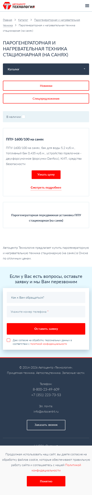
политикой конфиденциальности (48, 343)
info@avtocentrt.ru (46, 411)
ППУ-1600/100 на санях (25, 139)
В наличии (15, 116)
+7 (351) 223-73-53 (46, 395)
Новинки (46, 85)
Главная (7, 19)
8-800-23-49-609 (46, 389)
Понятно (46, 481)
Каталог (23, 19)
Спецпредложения (46, 98)
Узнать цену (46, 174)
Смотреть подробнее (46, 187)
